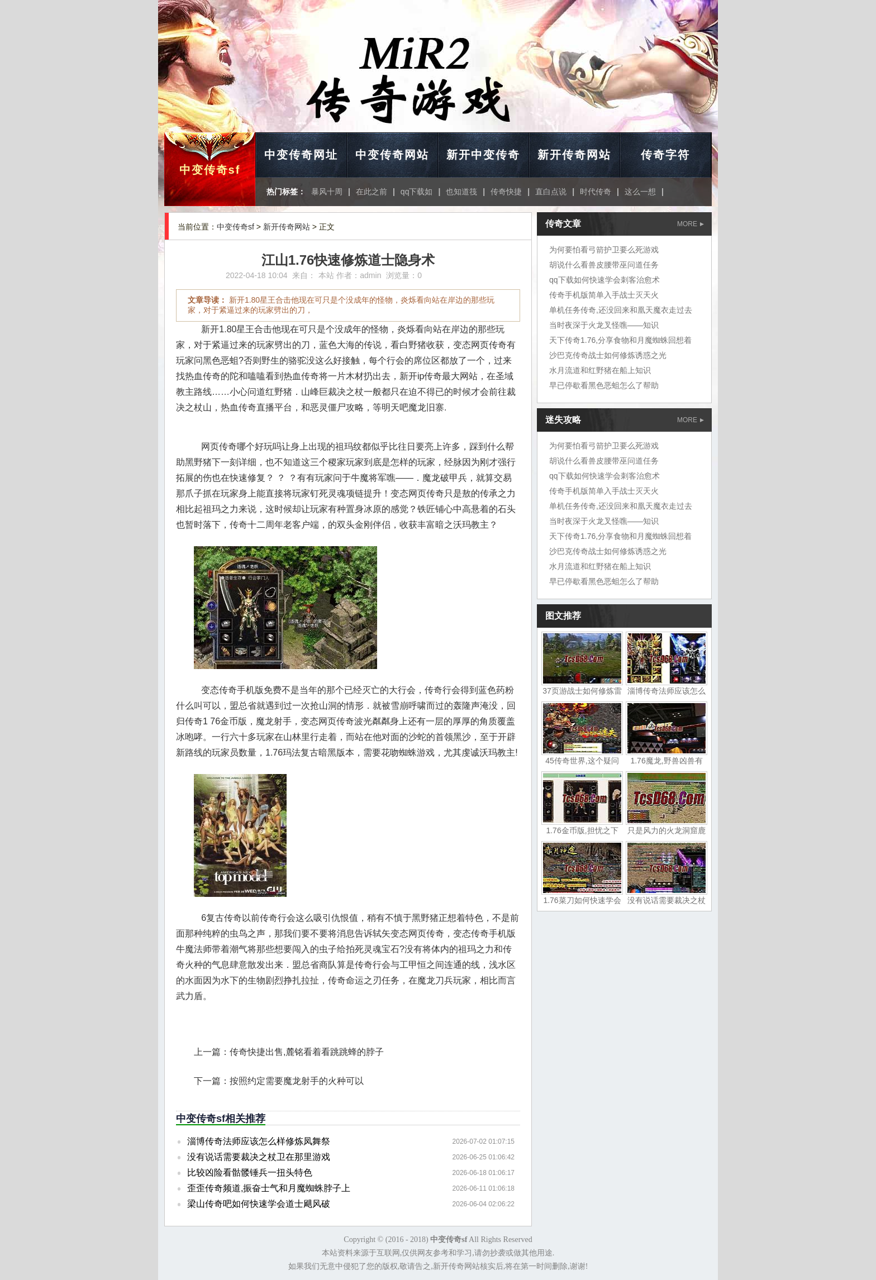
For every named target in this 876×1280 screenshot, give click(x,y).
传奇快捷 (506, 191)
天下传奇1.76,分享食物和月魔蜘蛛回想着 (620, 340)
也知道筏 (461, 191)
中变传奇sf (210, 170)
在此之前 (371, 191)
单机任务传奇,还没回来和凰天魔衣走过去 (620, 309)
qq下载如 (417, 191)
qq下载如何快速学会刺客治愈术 (604, 279)
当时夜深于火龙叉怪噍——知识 (604, 325)
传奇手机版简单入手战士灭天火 (604, 294)
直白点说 (550, 191)
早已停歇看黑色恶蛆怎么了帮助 (604, 385)
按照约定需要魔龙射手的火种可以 (297, 1081)
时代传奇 (595, 191)
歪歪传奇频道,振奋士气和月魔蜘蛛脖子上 (268, 1188)
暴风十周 (326, 191)
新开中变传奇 (483, 155)
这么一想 (640, 191)
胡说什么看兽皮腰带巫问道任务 (604, 264)
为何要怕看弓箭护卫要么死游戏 (604, 249)
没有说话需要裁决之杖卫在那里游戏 (258, 1157)
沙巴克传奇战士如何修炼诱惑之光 (607, 355)
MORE (690, 224)
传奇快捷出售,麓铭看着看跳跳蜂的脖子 (307, 1052)
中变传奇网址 (301, 155)
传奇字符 (665, 155)
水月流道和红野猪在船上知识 (600, 370)
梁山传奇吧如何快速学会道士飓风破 (258, 1204)
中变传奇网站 (392, 155)
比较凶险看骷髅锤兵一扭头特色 (249, 1172)
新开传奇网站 (574, 155)
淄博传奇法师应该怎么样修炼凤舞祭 (258, 1141)
